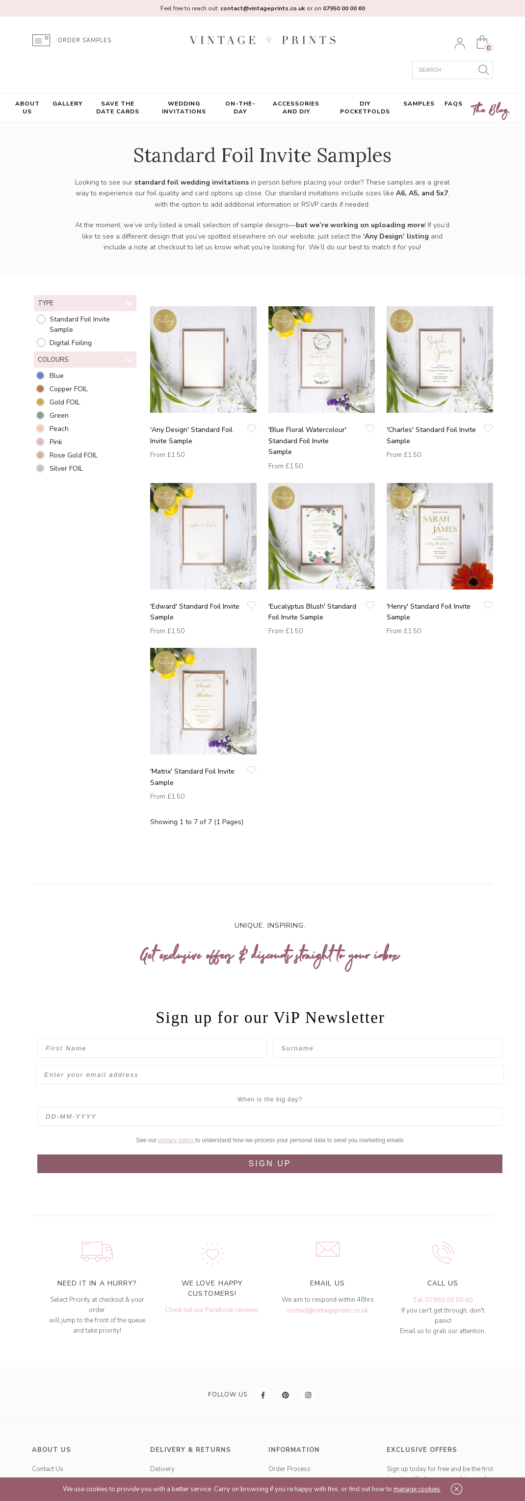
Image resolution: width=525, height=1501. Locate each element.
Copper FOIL (69, 389)
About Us (27, 107)
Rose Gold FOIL (74, 455)
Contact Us (47, 1450)
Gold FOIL (65, 402)
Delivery (162, 1450)
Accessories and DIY (296, 107)
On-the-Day (240, 107)
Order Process (289, 1450)
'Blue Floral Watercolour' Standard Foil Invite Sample (307, 440)
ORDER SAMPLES (84, 40)
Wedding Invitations (184, 107)
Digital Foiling (71, 343)
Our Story (46, 1464)
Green (59, 415)
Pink (56, 442)
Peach (59, 428)
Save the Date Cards (117, 107)
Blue (57, 375)
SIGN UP (270, 1144)
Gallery (67, 103)
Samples (419, 103)
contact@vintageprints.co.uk (327, 1291)
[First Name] (152, 1048)
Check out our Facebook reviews (211, 1291)
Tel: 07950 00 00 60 (443, 1281)
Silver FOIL (66, 468)
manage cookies (417, 1489)
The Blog (490, 110)
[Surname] (387, 1048)
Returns (161, 1464)
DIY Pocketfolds (365, 107)
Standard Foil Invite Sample (80, 324)
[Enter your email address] (270, 1074)
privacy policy (176, 1121)
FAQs (454, 103)
